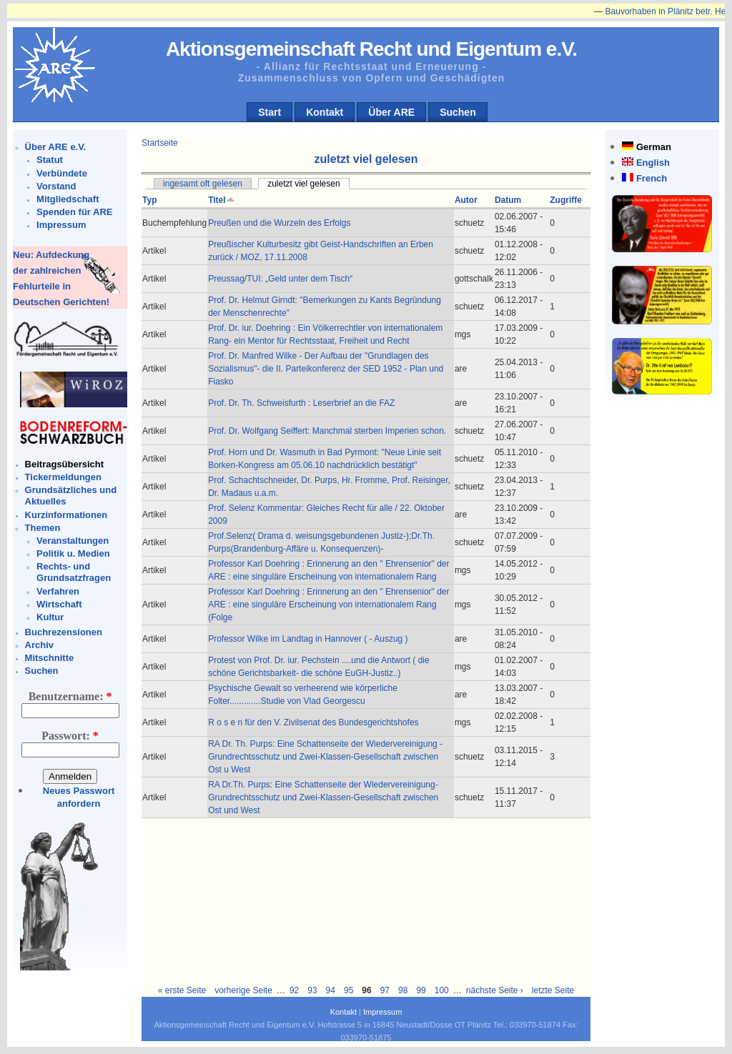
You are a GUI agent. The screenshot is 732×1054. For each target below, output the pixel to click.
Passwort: (70, 736)
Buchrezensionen (63, 632)
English (653, 162)
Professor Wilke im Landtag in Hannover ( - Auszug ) (307, 639)
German (653, 146)
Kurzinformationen (66, 514)
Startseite (160, 143)
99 (420, 990)
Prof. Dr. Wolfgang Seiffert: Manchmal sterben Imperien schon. (327, 431)
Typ (149, 200)
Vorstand (56, 186)
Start (269, 112)
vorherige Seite (243, 990)
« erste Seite (182, 990)
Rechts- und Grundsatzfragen (73, 572)
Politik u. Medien (73, 553)
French (651, 178)
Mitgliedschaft (67, 199)
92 (294, 990)
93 (312, 990)
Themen (43, 527)
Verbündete (61, 173)
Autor (466, 200)
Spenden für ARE (74, 212)
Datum (508, 200)
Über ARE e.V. (55, 146)
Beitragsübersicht (64, 464)
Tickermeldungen (63, 477)
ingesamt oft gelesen (202, 184)
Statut (49, 159)
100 (442, 990)
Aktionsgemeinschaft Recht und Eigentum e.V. (371, 49)
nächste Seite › (494, 990)
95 (348, 990)
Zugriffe (566, 200)
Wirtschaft (58, 604)
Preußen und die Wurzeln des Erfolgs (279, 223)
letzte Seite (553, 990)
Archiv (39, 645)
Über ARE (391, 112)
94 (330, 990)
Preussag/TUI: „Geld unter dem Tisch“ (280, 279)
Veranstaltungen (72, 540)
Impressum (61, 224)
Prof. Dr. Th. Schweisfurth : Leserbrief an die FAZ (301, 403)
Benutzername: (70, 696)
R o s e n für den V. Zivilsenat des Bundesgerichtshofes (313, 722)
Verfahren (57, 591)
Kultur (50, 617)
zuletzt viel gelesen (303, 184)
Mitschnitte (49, 657)
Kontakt (324, 112)
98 (402, 990)
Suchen (458, 112)
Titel (221, 200)
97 (385, 990)
